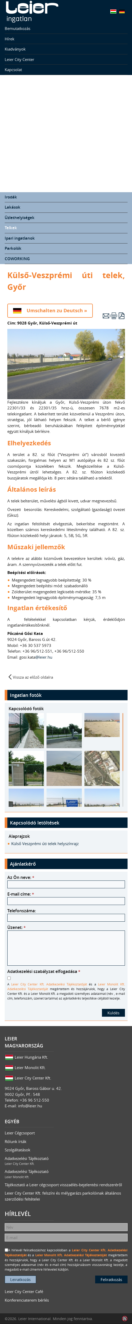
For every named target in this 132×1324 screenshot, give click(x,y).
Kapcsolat (13, 69)
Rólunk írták (15, 1141)
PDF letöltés (121, 316)
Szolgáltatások (17, 1149)
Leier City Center (19, 59)
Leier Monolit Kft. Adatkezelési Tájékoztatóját (71, 1255)
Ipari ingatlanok (20, 238)
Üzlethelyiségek (20, 217)
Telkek (11, 227)
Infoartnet (125, 1318)
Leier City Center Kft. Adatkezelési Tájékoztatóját (49, 984)
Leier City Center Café (24, 1291)
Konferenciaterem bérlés (27, 1300)
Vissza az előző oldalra (33, 677)
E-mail (106, 316)
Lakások (12, 207)
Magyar (113, 11)
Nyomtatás (114, 316)
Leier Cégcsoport (20, 1132)
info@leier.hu (30, 1105)
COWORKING (17, 258)
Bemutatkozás (17, 28)
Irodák (11, 197)
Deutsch (122, 11)
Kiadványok (15, 49)
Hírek (9, 38)
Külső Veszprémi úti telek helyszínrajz (45, 843)
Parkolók (13, 248)
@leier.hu (44, 657)
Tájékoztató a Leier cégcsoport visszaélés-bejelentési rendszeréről (63, 1184)
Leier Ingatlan (32, 11)
